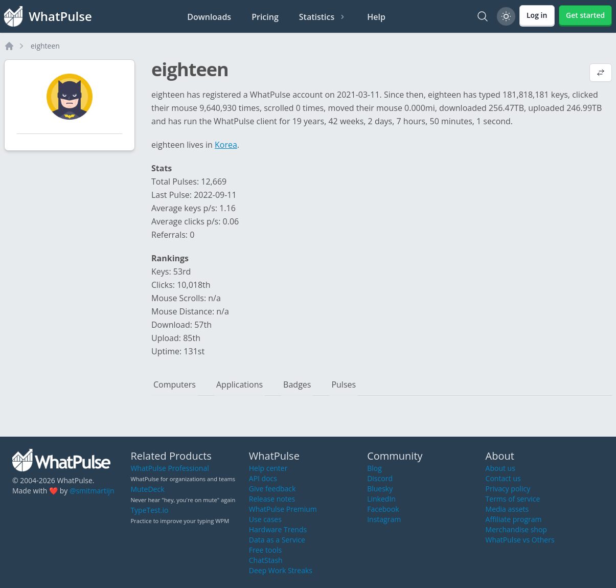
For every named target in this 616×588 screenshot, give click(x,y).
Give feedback (272, 488)
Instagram (384, 519)
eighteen (45, 46)
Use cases (265, 519)
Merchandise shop (516, 529)
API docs (263, 478)
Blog (374, 468)
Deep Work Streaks (280, 570)
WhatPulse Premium (283, 509)
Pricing (265, 16)
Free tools (265, 550)
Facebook (383, 509)
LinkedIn (381, 499)
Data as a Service (277, 540)
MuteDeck (147, 489)
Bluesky (380, 488)
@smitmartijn (92, 490)
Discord (380, 478)
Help (376, 16)
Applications (239, 384)
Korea (226, 144)
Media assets (507, 509)
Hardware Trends (278, 529)
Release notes (272, 499)
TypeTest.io (149, 510)
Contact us (503, 478)
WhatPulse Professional (169, 468)
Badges (297, 384)
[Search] (482, 16)
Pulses (343, 384)
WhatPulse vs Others (520, 540)
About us (500, 468)
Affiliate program (514, 519)
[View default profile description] (600, 73)
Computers (174, 384)
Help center (268, 468)
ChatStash (266, 560)
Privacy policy (508, 488)
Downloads (209, 16)
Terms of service (513, 499)
